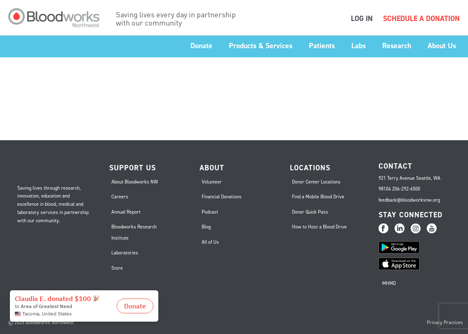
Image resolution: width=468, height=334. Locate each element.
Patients (322, 46)
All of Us (210, 242)
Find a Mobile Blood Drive (318, 196)
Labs (358, 46)
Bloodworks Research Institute (134, 232)
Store (117, 268)
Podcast (210, 212)
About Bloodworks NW (134, 182)
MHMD (389, 283)
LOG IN (362, 19)
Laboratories (124, 252)
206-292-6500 (406, 189)
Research (396, 46)
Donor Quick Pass (310, 212)
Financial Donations (222, 196)
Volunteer (212, 182)
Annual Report (126, 212)
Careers (119, 196)
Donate (201, 46)
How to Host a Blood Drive (319, 226)
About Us (442, 46)
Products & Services (260, 46)
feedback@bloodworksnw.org (409, 200)
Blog (206, 226)
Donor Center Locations (316, 182)
